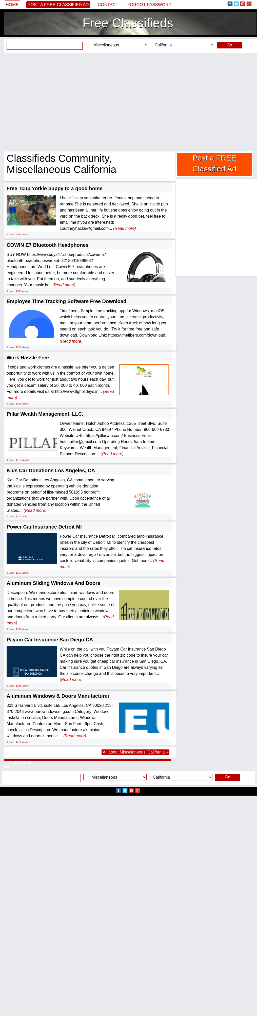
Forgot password (149, 4)
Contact (108, 4)
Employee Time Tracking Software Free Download (66, 301)
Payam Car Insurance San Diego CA (50, 639)
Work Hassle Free (28, 357)
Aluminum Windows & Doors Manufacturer (58, 696)
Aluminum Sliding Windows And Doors (53, 583)
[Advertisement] (126, 102)
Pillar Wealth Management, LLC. (45, 414)
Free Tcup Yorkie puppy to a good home (55, 188)
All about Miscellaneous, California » (135, 752)
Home (12, 4)
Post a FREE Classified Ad (58, 4)
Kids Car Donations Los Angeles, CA (51, 470)
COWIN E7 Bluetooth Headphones (47, 245)
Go (229, 45)
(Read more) (124, 228)
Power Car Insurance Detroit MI (44, 527)
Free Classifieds (128, 23)
